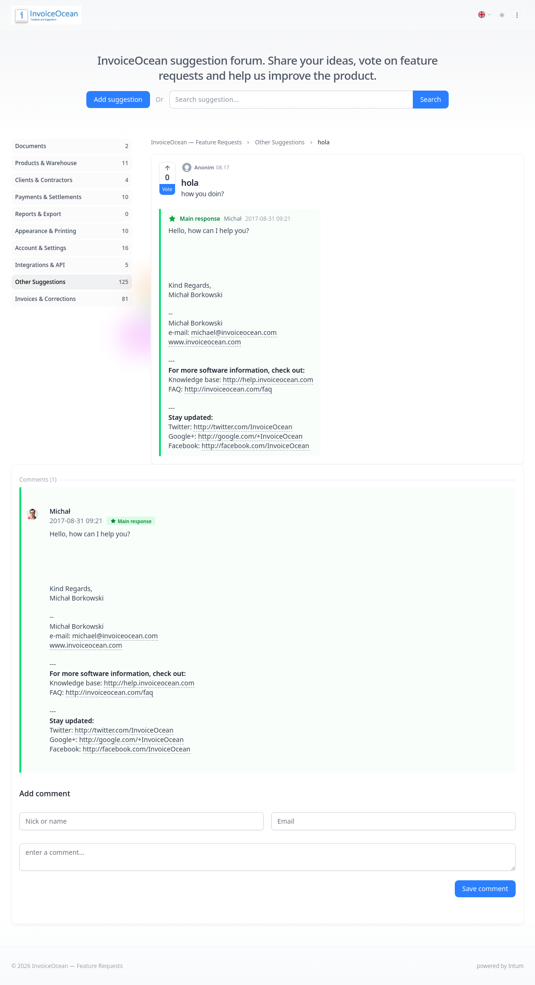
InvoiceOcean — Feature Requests (196, 142)
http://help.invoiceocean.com (268, 379)
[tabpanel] (267, 630)
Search (430, 99)
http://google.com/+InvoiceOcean (250, 436)
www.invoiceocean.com (204, 341)
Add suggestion (118, 99)
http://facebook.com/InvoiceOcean (255, 445)
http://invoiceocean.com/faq (228, 388)
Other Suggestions (279, 142)
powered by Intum (500, 966)
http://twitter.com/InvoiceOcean (242, 426)
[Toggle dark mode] (502, 15)
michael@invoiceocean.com (234, 332)
